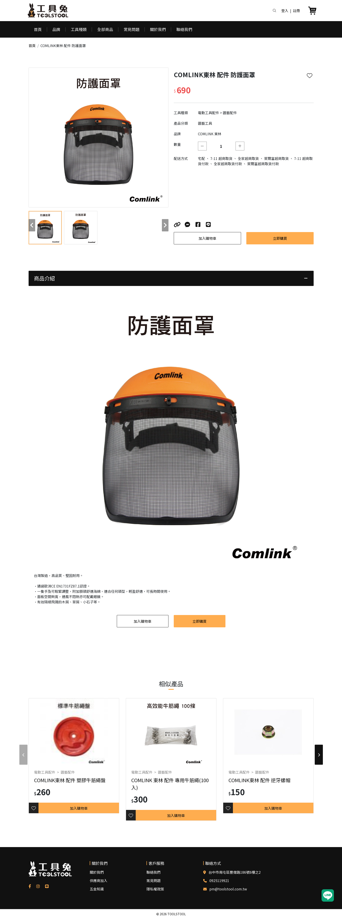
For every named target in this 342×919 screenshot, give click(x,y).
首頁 (38, 29)
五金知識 (97, 889)
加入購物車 (207, 238)
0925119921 (219, 880)
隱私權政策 (155, 889)
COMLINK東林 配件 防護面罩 (63, 45)
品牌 (56, 29)
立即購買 (280, 238)
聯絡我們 (184, 29)
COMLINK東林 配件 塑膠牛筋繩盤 (70, 780)
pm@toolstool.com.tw (228, 889)
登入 (284, 10)
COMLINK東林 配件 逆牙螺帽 (259, 780)
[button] (32, 225)
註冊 (296, 10)
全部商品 (105, 29)
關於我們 (158, 29)
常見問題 (131, 29)
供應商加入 (98, 880)
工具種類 (79, 29)
